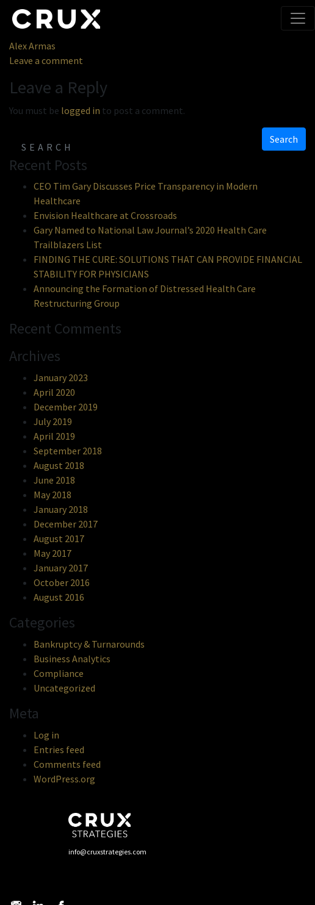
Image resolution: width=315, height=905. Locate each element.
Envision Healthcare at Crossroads (105, 215)
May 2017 (52, 553)
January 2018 (61, 509)
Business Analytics (72, 659)
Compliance (59, 673)
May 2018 (52, 494)
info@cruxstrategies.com (107, 851)
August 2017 (59, 538)
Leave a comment (46, 60)
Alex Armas (32, 46)
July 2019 (53, 421)
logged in (80, 110)
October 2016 (62, 582)
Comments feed (67, 764)
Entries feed (59, 749)
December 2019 (66, 407)
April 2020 (54, 392)
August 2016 (59, 597)
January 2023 (61, 377)
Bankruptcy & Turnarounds (89, 644)
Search (284, 139)
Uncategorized (64, 688)
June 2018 (54, 480)
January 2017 (61, 568)
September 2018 (68, 451)
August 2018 (59, 465)
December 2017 (66, 524)
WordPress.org (64, 779)
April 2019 (54, 436)
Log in (46, 735)
